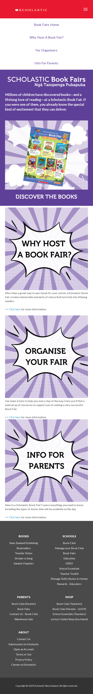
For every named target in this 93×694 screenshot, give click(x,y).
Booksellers (24, 548)
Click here (15, 309)
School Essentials (69, 568)
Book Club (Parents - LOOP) (69, 608)
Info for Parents (46, 63)
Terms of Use (23, 654)
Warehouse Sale (23, 619)
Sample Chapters (24, 563)
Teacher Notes (23, 553)
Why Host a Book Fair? (46, 37)
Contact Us (23, 639)
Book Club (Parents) (24, 603)
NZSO (69, 563)
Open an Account (24, 649)
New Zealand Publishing (23, 542)
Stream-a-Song (24, 558)
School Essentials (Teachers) (69, 613)
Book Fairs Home (46, 25)
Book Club (69, 542)
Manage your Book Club (69, 548)
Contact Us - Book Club (24, 613)
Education (69, 558)
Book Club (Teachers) (69, 603)
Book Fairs (69, 553)
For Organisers (46, 50)
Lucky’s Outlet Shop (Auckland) (69, 619)
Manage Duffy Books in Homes (69, 578)
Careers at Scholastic (23, 664)
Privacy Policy (23, 659)
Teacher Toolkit (69, 573)
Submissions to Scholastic (24, 644)
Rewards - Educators (69, 583)
